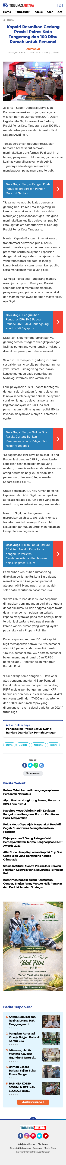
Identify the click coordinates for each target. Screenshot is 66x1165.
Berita (9, 745)
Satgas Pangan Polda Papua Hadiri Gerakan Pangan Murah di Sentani (28, 189)
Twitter (41, 1137)
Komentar (33, 773)
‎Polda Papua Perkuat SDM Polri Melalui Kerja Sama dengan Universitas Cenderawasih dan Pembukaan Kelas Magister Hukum (28, 553)
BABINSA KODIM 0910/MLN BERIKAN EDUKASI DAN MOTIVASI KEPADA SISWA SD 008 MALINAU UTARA (22, 1087)
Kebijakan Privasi (26, 1144)
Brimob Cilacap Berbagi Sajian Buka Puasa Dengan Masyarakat (22, 1070)
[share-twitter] (30, 765)
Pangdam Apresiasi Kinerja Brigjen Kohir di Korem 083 (24, 1037)
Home (7, 12)
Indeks (38, 12)
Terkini (53, 745)
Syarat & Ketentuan (20, 1148)
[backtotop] (33, 1120)
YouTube (48, 1137)
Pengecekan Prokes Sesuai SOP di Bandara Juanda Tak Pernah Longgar (31, 730)
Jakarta (23, 745)
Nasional (38, 745)
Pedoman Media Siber (44, 1148)
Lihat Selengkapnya (33, 1102)
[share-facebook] (24, 765)
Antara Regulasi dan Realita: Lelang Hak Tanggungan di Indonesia (22, 1020)
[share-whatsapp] (35, 765)
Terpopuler (22, 12)
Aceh (50, 12)
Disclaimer (43, 1144)
